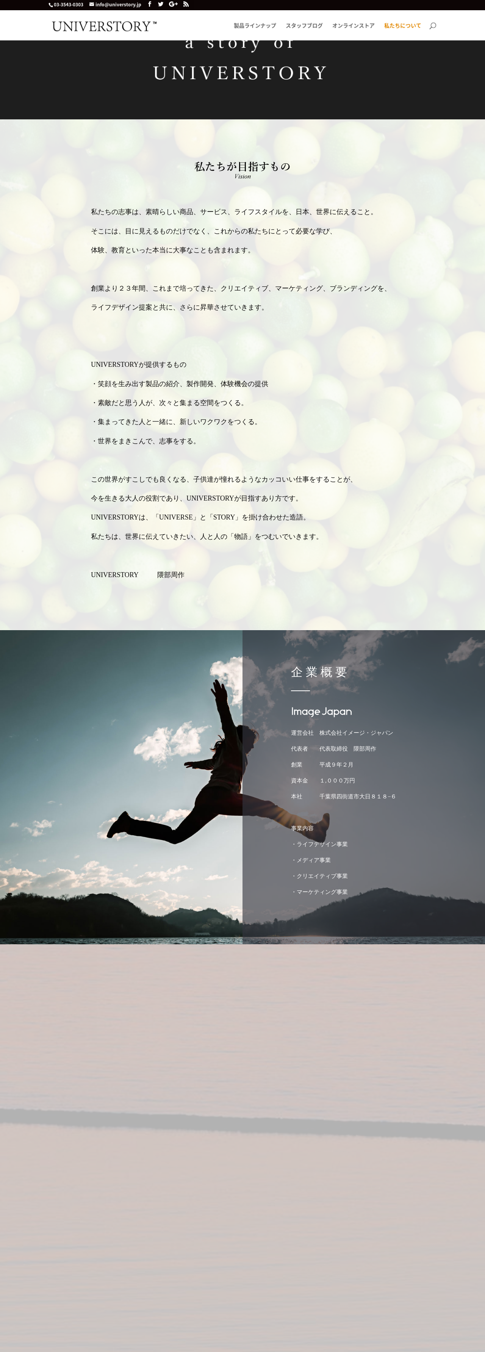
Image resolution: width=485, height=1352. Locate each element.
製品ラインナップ (255, 27)
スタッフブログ (304, 27)
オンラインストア (353, 27)
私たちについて (402, 27)
